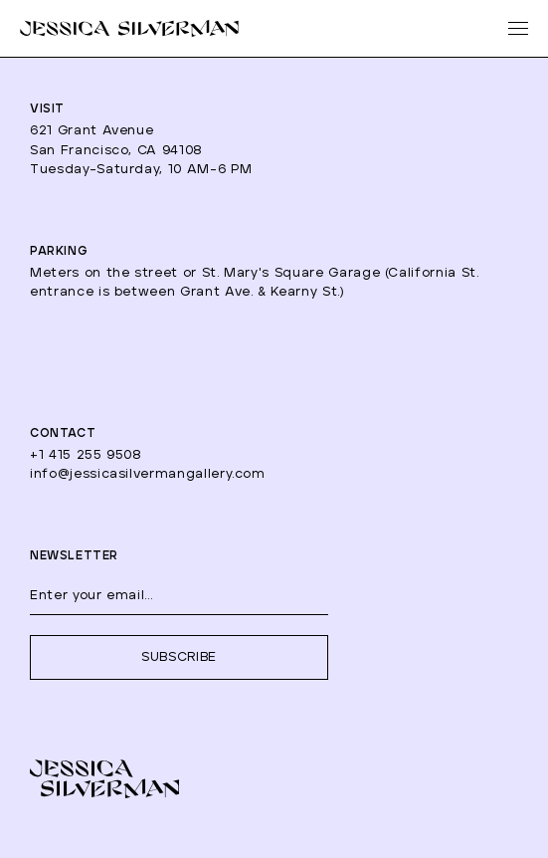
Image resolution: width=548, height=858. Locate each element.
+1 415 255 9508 (86, 455)
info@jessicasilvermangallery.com (148, 474)
